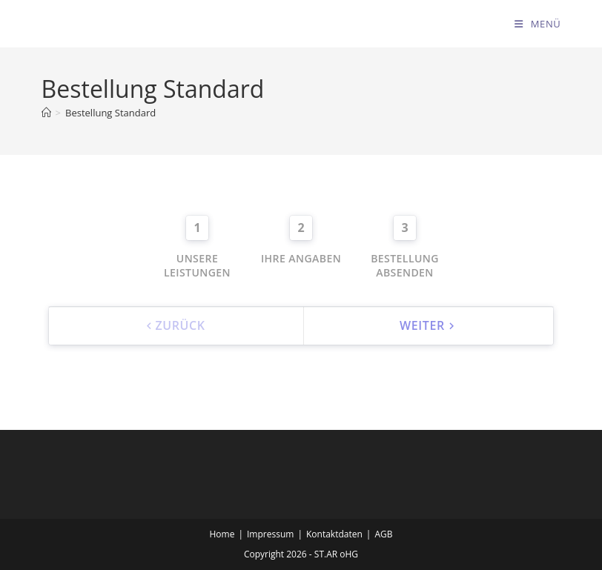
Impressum (270, 534)
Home (222, 534)
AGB (383, 534)
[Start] (46, 112)
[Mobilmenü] (537, 23)
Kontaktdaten (334, 534)
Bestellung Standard (110, 112)
